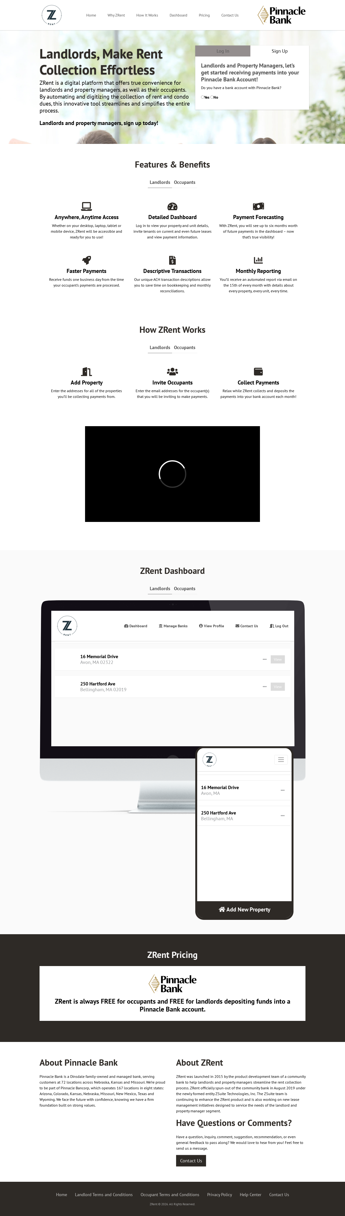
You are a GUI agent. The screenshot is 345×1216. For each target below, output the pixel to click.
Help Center (250, 1194)
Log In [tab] (223, 51)
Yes (206, 97)
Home (91, 15)
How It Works (147, 15)
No (215, 97)
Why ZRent (116, 15)
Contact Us (230, 15)
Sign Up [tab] (280, 51)
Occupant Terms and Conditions (170, 1194)
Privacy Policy (219, 1194)
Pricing (204, 15)
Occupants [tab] (184, 182)
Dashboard (178, 15)
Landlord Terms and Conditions (104, 1194)
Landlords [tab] (160, 182)
